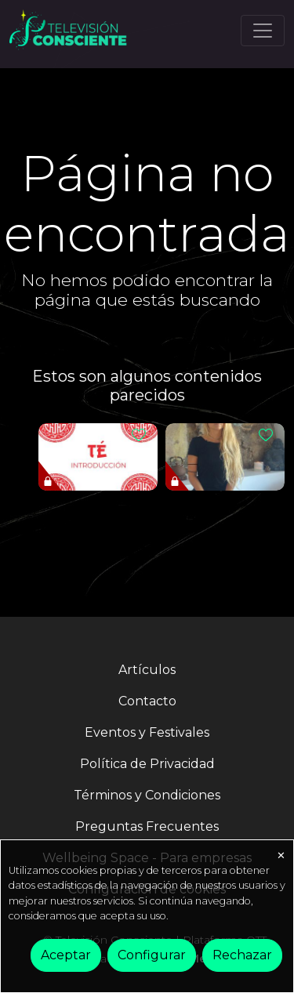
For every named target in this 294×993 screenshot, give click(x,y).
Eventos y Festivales (147, 732)
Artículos (147, 669)
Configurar (152, 955)
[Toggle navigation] (263, 30)
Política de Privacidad (147, 763)
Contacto (147, 701)
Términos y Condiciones (147, 795)
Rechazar (242, 955)
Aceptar (66, 955)
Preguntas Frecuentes (147, 826)
